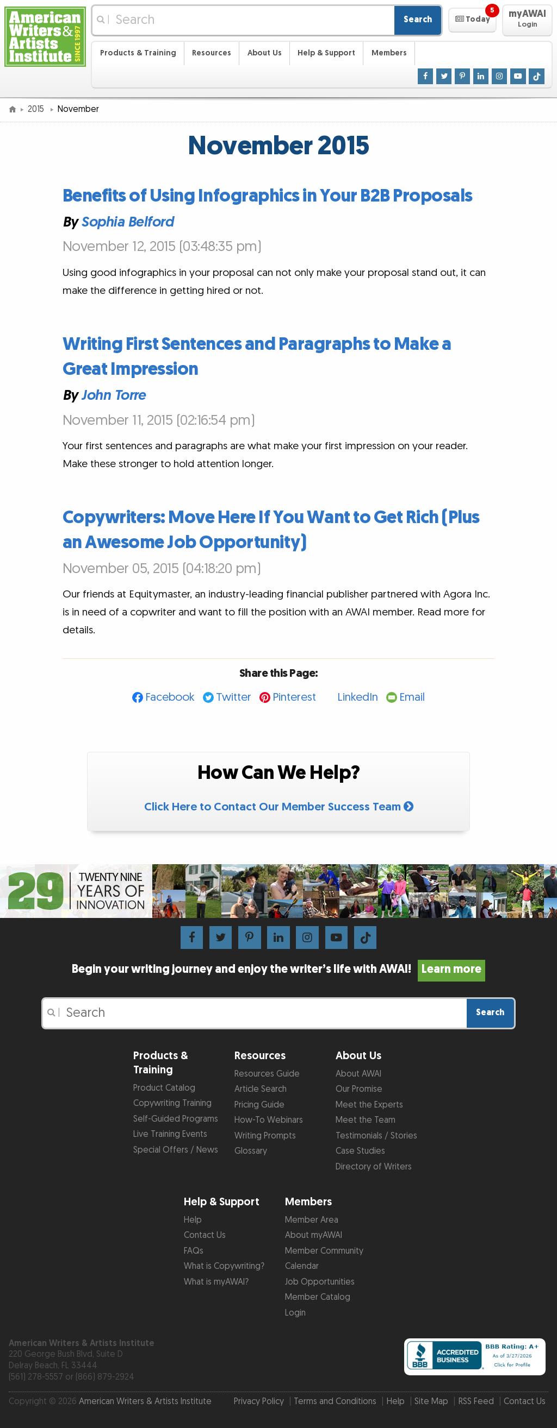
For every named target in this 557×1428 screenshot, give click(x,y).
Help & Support (326, 53)
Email (412, 697)
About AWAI (358, 1074)
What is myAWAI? (216, 1282)
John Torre (113, 395)
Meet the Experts (369, 1105)
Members (389, 53)
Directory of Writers (374, 1167)
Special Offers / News (175, 1150)
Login (295, 1313)
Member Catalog (317, 1297)
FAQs (193, 1251)
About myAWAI (313, 1235)
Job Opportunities (320, 1282)
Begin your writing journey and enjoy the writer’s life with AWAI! (278, 969)
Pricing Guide (259, 1105)
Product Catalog (164, 1088)
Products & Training (138, 53)
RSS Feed (476, 1401)
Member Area (311, 1220)
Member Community (324, 1251)
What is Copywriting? (224, 1266)
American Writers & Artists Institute (145, 1401)
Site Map (431, 1401)
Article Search (260, 1089)
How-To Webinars (268, 1120)
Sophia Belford (127, 222)
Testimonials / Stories (376, 1136)
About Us (264, 53)
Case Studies (360, 1151)
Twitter (233, 697)
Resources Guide (267, 1074)
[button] (472, 20)
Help (193, 1220)
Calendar (302, 1266)
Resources (211, 53)
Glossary (250, 1151)
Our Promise (359, 1089)
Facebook (170, 697)
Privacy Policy (259, 1401)
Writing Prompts (265, 1136)
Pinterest (294, 697)
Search (418, 20)
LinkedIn (357, 697)
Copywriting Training (172, 1103)
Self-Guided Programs (175, 1119)
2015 (37, 109)
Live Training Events (170, 1134)
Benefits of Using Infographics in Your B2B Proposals (268, 196)
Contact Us (205, 1235)
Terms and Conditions (335, 1401)
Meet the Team (365, 1120)
